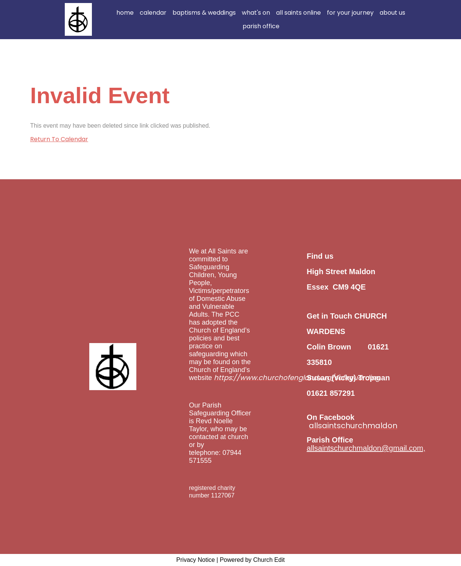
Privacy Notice (195, 560)
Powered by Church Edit (252, 560)
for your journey (350, 12)
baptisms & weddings (204, 12)
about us (392, 12)
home (125, 12)
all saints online (298, 12)
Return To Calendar (59, 139)
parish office (261, 26)
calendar (153, 12)
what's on (256, 12)
